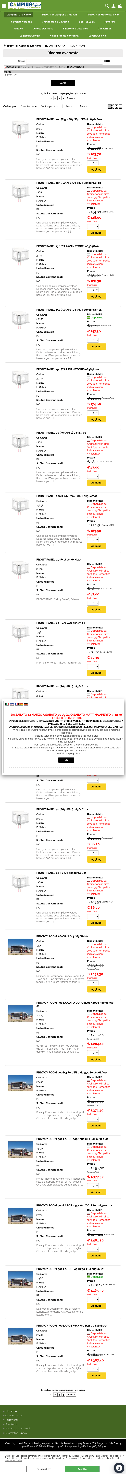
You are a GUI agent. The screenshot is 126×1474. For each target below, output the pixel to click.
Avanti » (71, 98)
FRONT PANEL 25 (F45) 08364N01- (58, 559)
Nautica (18, 28)
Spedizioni (11, 1424)
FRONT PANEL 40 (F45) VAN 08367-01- (61, 623)
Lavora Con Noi (97, 35)
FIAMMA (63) (10, 75)
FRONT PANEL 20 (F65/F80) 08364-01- (61, 432)
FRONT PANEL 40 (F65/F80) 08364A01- (62, 686)
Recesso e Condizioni (17, 1428)
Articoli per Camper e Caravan (59, 14)
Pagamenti (11, 1420)
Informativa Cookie (13, 1460)
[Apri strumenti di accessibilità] (119, 1468)
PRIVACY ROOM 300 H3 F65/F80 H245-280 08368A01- (71, 1072)
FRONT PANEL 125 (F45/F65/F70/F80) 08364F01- (69, 182)
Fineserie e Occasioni (75, 28)
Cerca (21, 61)
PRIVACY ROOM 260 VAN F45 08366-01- (62, 936)
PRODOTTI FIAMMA (53, 67)
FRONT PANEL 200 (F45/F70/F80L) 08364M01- (67, 496)
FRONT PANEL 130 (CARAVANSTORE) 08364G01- (67, 246)
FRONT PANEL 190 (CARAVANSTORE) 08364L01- (67, 369)
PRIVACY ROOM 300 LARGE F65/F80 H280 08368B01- (71, 1326)
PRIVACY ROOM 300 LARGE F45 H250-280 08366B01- (71, 1269)
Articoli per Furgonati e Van (103, 14)
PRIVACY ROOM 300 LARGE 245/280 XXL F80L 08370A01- (74, 1205)
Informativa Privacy (16, 1433)
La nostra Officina (30, 35)
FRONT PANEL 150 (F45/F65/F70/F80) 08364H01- (69, 309)
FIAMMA (41, 137)
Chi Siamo (11, 1411)
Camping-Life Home (19, 14)
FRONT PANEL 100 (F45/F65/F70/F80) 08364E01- (69, 119)
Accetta (82, 1469)
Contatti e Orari (13, 1415)
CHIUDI (123, 1455)
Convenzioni (105, 28)
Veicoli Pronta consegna (64, 35)
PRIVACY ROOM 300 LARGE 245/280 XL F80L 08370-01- (72, 1139)
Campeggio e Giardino (55, 21)
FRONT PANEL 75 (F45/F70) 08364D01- (62, 873)
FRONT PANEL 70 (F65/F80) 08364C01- (62, 809)
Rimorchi (109, 21)
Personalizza (44, 1469)
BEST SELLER (87, 21)
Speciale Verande (21, 21)
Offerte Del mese (43, 28)
